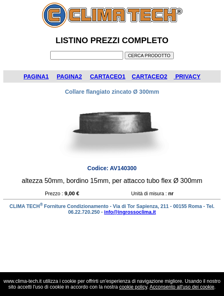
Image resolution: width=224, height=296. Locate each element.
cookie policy (133, 287)
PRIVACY (187, 76)
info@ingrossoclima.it (130, 212)
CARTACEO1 (107, 76)
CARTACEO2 (149, 76)
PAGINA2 (69, 76)
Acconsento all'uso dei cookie (181, 287)
